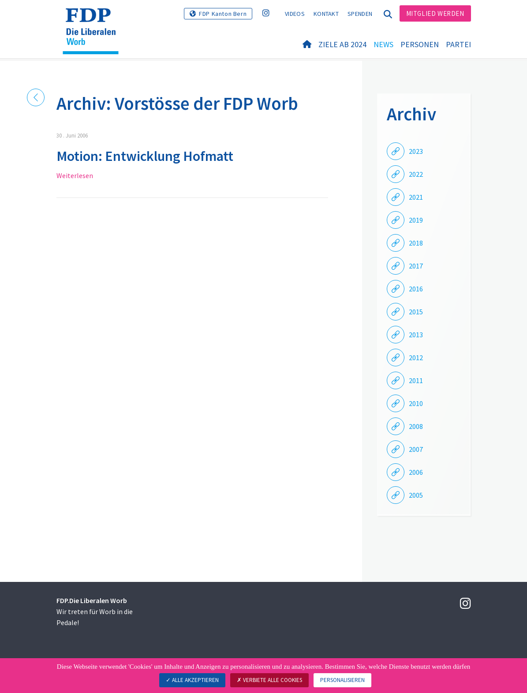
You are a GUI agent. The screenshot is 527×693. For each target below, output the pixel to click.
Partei (458, 45)
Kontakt (326, 14)
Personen (419, 45)
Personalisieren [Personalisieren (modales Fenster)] (342, 680)
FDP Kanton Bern (223, 14)
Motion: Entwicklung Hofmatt (144, 156)
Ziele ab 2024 (342, 45)
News (383, 45)
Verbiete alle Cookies (269, 680)
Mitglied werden (435, 13)
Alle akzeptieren (192, 680)
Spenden (360, 14)
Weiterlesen (74, 175)
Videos (295, 14)
